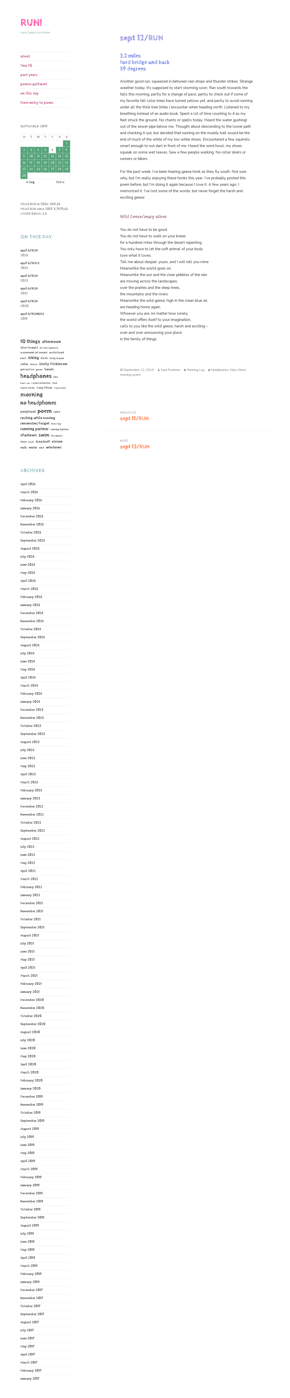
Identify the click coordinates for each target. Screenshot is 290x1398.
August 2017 (29, 1322)
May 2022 (27, 863)
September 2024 (32, 637)
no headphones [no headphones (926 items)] (38, 403)
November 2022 (32, 815)
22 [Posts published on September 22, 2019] (66, 163)
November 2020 (32, 1008)
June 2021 (27, 952)
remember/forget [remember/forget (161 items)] (35, 423)
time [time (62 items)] (23, 441)
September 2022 (32, 831)
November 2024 (32, 621)
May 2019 (27, 1153)
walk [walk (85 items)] (23, 447)
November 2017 (31, 1298)
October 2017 (30, 1306)
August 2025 (29, 549)
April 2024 (28, 678)
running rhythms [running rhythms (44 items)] (59, 429)
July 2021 (27, 943)
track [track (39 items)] (31, 442)
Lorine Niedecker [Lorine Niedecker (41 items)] (41, 383)
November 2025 (32, 524)
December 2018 (31, 1193)
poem (137, 375)
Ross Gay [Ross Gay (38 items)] (56, 423)
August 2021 (29, 935)
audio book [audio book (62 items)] (56, 352)
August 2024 (29, 645)
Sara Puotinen (170, 370)
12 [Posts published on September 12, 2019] (45, 156)
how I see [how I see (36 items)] (25, 383)
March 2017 (28, 1363)
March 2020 (29, 1072)
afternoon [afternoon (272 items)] (51, 341)
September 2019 (32, 1121)
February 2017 (30, 1371)
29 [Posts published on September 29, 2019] (66, 169)
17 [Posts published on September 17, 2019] (31, 163)
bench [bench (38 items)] (23, 358)
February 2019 (31, 1177)
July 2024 (27, 653)
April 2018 (27, 1258)
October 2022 (30, 823)
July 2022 (27, 847)
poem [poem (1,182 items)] (44, 411)
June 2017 (27, 1338)
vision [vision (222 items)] (57, 441)
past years (28, 75)
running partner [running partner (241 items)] (34, 429)
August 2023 (29, 742)
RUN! (31, 23)
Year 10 (26, 65)
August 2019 (29, 1129)
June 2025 (27, 565)
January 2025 (30, 605)
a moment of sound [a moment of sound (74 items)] (33, 352)
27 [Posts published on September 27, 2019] (52, 169)
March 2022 (29, 879)
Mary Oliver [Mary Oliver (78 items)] (44, 387)
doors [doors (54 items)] (33, 364)
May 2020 (27, 1056)
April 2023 (28, 774)
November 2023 (32, 718)
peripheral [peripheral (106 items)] (28, 412)
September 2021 (32, 927)
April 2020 (28, 1064)
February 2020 (31, 1080)
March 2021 (28, 976)
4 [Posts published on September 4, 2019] (38, 150)
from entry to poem (36, 103)
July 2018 (27, 1234)
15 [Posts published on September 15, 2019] (66, 156)
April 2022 (28, 871)
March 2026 (29, 492)
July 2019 (27, 1137)
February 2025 (31, 597)
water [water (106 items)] (33, 447)
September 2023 (32, 734)
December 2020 (32, 1000)
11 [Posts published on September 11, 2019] (38, 156)
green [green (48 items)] (39, 369)
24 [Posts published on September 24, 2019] (31, 169)
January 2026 (30, 508)
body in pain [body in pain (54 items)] (57, 358)
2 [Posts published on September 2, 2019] (24, 150)
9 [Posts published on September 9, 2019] (24, 156)
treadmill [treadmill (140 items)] (43, 442)
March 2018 (29, 1266)
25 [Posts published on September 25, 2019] (38, 169)
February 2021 (30, 984)
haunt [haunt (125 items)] (49, 369)
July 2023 (27, 750)
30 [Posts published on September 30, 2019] (24, 176)
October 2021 (30, 919)
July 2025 (27, 557)
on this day (29, 93)
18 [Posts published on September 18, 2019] (38, 163)
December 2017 (31, 1290)
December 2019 (31, 1097)
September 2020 (32, 1024)
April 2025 (28, 581)
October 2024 (30, 629)
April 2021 (27, 968)
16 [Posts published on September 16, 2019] (24, 163)
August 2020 (30, 1032)
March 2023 (29, 782)
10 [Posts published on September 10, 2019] (31, 156)
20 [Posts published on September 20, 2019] (52, 163)
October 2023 (30, 726)
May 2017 (27, 1346)
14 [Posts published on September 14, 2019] (59, 156)
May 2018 (27, 1250)
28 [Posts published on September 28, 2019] (59, 169)
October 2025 (30, 532)
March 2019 (29, 1169)
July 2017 (27, 1330)
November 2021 (31, 911)
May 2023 (27, 766)
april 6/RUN (29, 250)
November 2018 (31, 1201)
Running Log (195, 370)
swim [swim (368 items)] (44, 435)
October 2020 (30, 1016)
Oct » (60, 182)
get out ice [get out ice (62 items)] (27, 369)
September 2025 (32, 541)
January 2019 (30, 1185)
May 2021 (27, 960)
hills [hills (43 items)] (55, 377)
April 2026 (27, 484)
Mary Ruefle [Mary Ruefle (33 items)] (60, 388)
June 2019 (27, 1145)
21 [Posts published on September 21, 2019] (59, 163)
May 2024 (27, 669)
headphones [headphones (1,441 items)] (36, 376)
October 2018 (30, 1209)
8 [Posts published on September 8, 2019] (66, 150)
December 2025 (31, 516)
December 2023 (31, 710)
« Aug (30, 182)
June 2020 (27, 1048)
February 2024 (31, 694)
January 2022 (30, 895)
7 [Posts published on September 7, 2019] (59, 150)
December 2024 (31, 613)
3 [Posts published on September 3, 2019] (31, 150)
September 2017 (32, 1314)
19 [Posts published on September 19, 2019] (45, 163)
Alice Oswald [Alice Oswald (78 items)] (29, 347)
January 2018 (30, 1282)
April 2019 (27, 1161)
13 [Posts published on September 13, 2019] (52, 156)
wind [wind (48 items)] (41, 447)
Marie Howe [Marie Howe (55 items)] (27, 387)
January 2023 (30, 798)
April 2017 (27, 1354)
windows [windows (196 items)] (54, 447)
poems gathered (33, 84)
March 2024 (29, 686)
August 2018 (29, 1226)
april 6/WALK (30, 263)
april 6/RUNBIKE (32, 314)
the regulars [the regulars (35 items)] (57, 435)
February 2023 (31, 790)
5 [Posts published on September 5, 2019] (45, 150)
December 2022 (31, 806)
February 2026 (31, 500)
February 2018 (31, 1274)
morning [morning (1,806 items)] (31, 394)
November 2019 (31, 1105)
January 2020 (30, 1089)
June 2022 (27, 855)
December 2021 (31, 903)
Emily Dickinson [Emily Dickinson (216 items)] (53, 364)
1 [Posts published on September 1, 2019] (66, 143)
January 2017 (29, 1379)
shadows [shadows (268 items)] (28, 435)
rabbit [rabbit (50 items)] (56, 411)
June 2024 (27, 661)
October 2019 (30, 1113)
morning (125, 375)
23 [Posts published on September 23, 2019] (24, 169)
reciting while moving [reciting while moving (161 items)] (37, 418)
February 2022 (31, 887)
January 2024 (30, 702)
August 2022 (29, 839)
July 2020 (27, 1040)
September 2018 (32, 1217)
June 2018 (27, 1242)
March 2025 (29, 589)
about (25, 56)
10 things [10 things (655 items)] (30, 341)
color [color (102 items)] (24, 364)
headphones (219, 370)
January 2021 (29, 992)
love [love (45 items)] (54, 383)
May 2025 (27, 573)
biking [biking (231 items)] (33, 358)
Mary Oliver (238, 370)
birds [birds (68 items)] (44, 358)
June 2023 (27, 758)
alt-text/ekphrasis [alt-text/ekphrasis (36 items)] (49, 348)
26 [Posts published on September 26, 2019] (45, 169)
